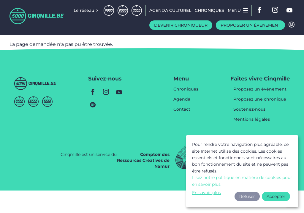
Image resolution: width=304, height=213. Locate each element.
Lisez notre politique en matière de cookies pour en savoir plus (242, 181)
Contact (181, 109)
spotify (93, 104)
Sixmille (123, 10)
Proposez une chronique (259, 99)
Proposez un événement (259, 89)
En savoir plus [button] (206, 192)
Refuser (247, 196)
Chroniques (185, 89)
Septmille (137, 10)
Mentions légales (251, 119)
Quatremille (109, 10)
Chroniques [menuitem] (209, 10)
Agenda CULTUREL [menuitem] (170, 10)
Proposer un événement (250, 25)
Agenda (181, 99)
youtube (289, 10)
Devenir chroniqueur (181, 25)
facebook (261, 10)
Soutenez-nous (249, 109)
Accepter (276, 196)
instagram (275, 10)
